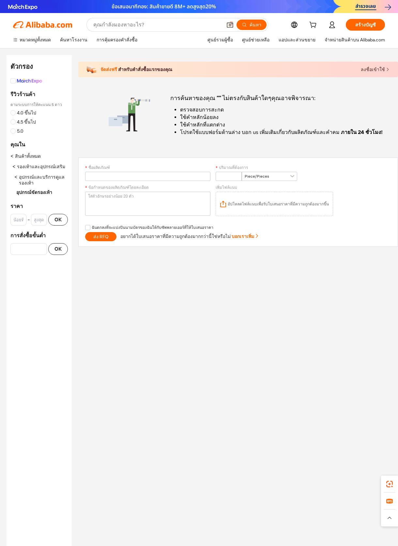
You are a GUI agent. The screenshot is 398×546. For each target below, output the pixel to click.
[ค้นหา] (252, 25)
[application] (274, 204)
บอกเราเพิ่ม (245, 236)
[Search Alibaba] (157, 24)
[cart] (314, 25)
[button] (230, 25)
